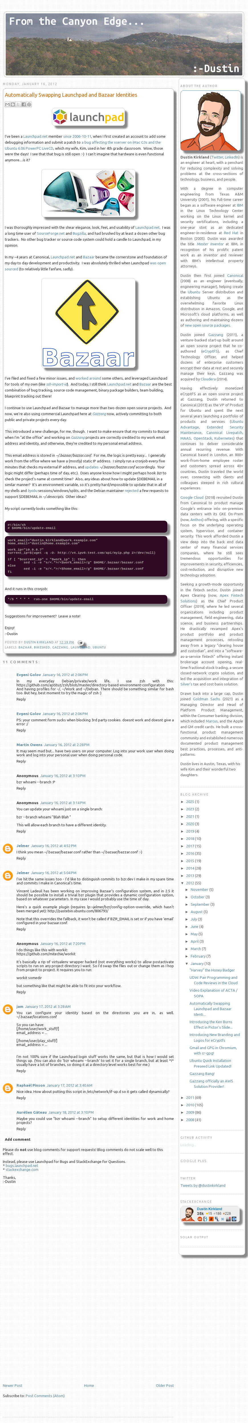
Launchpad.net (35, 136)
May (194, 934)
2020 (190, 824)
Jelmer (23, 846)
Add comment (18, 1139)
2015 (190, 861)
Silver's (186, 684)
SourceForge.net (51, 233)
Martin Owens (29, 745)
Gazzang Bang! (202, 1074)
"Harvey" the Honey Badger (212, 970)
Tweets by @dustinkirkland (202, 1185)
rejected (132, 491)
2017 (190, 846)
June (195, 926)
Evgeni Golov (29, 675)
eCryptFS (210, 351)
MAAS (185, 438)
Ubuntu (99, 647)
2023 (190, 809)
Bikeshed (42, 647)
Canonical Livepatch (224, 432)
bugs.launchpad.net (22, 1165)
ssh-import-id (56, 384)
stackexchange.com (22, 1169)
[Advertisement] (45, 1343)
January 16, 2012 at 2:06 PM (65, 675)
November (200, 889)
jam (20, 1006)
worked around (88, 378)
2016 (190, 853)
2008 (190, 1120)
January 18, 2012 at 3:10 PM (71, 1112)
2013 (190, 876)
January (197, 963)
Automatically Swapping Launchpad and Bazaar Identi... (210, 1008)
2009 (190, 1112)
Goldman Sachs (206, 699)
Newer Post (12, 1385)
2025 (190, 802)
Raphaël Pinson (31, 1085)
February (198, 956)
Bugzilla (79, 233)
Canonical (235, 275)
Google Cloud (192, 497)
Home (89, 1385)
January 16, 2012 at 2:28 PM (67, 745)
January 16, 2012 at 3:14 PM (63, 803)
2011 (190, 1097)
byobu (32, 491)
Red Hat (231, 233)
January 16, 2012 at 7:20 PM (63, 944)
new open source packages (207, 325)
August (197, 912)
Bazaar (89, 257)
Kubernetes (223, 438)
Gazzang (99, 414)
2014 (190, 868)
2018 (190, 839)
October (198, 897)
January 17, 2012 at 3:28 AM (48, 1006)
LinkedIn (232, 157)
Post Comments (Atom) (45, 1396)
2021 (190, 816)
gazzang (60, 647)
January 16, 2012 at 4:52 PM (53, 846)
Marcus (212, 721)
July (194, 919)
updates (92, 467)
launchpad (81, 647)
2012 (190, 883)
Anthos (196, 520)
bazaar (25, 647)
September (200, 904)
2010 (190, 1105)
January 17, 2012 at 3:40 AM (69, 1085)
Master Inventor (210, 244)
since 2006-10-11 (77, 136)
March (196, 949)
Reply (21, 699)
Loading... (188, 1145)
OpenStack (203, 438)
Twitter (217, 157)
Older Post (165, 1385)
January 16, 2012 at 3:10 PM (63, 776)
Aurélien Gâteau (32, 1112)
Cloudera (208, 379)
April (195, 941)
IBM (240, 205)
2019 (190, 831)
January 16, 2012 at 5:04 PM (53, 873)
